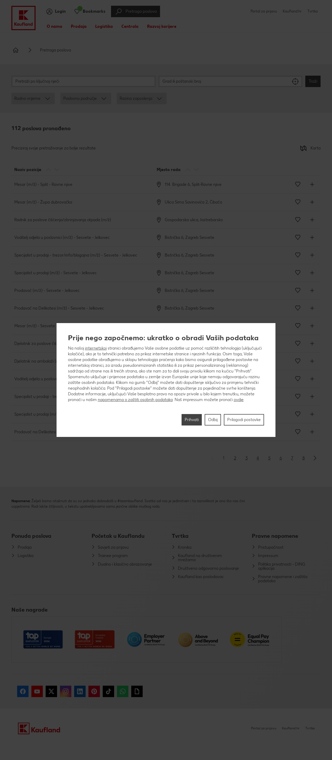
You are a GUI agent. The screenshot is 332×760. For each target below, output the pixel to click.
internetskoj (96, 348)
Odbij (213, 419)
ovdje (239, 399)
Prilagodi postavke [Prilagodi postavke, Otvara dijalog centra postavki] (244, 419)
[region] (166, 380)
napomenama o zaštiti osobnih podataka (135, 399)
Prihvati (192, 419)
